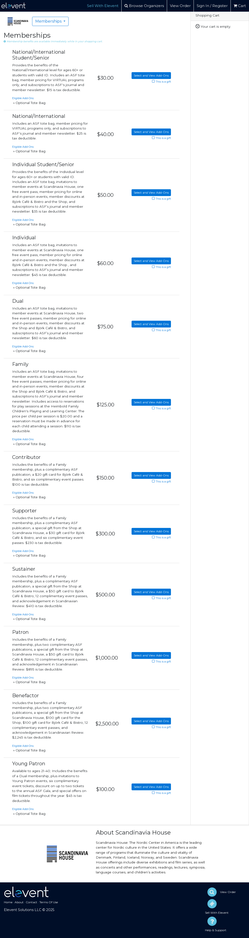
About (19, 902)
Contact (31, 902)
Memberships (48, 21)
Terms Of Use (48, 902)
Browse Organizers (144, 5)
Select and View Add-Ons (151, 75)
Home (8, 902)
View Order (180, 5)
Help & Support (215, 930)
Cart (240, 5)
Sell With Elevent (102, 5)
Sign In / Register (212, 5)
